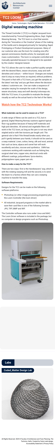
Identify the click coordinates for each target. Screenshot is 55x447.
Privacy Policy (48, 443)
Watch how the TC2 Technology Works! (27, 104)
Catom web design (46, 441)
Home (14, 23)
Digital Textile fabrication (36, 23)
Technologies (21, 23)
